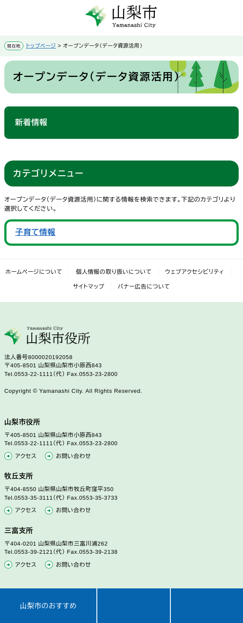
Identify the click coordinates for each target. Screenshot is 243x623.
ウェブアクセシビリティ (194, 272)
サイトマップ (89, 286)
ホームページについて (34, 272)
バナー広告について (144, 286)
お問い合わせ (73, 456)
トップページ (41, 46)
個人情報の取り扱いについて (114, 272)
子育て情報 (35, 232)
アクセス (26, 456)
